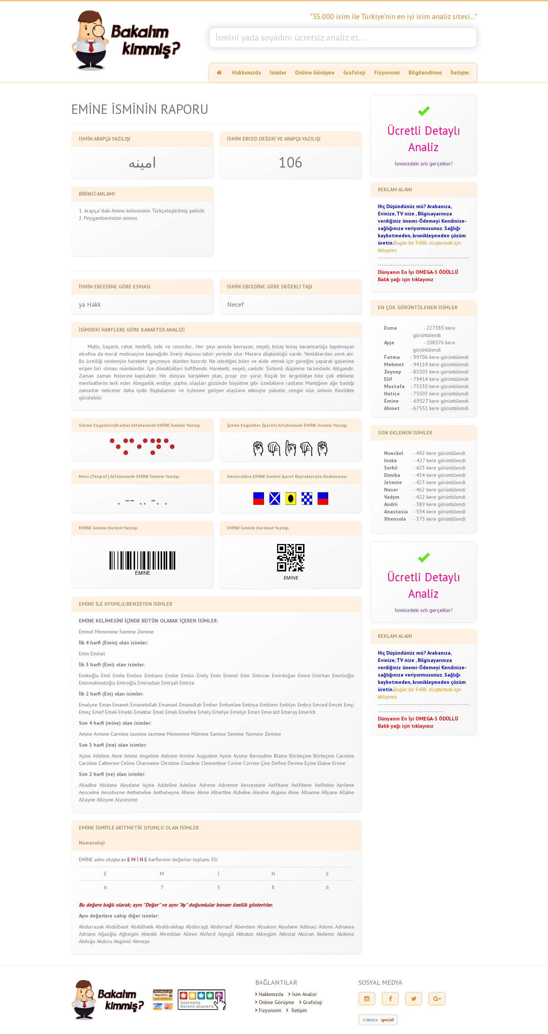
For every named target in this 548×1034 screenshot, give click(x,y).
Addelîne (167, 785)
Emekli (125, 712)
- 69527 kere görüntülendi (439, 401)
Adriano (87, 934)
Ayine (225, 755)
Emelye (220, 712)
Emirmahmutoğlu (97, 682)
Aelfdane (278, 785)
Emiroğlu (126, 682)
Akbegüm (266, 934)
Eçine (310, 763)
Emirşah (169, 682)
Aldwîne (241, 792)
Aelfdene (301, 785)
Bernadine (261, 755)
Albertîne (221, 792)
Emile (119, 675)
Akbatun (244, 934)
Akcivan (306, 934)
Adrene (207, 785)
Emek (111, 712)
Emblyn (288, 704)
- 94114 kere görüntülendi (439, 364)
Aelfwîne (324, 785)
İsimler (278, 72)
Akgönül (122, 941)
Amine (85, 734)
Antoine (169, 755)
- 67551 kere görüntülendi (439, 408)
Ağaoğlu (107, 934)
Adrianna (344, 926)
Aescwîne (89, 792)
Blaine (280, 755)
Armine (101, 734)
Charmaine (147, 763)
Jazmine (156, 734)
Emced (320, 704)
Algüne (278, 792)
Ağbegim (129, 934)
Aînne (203, 792)
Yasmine (254, 734)
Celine (128, 763)
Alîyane (329, 792)
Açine (85, 755)
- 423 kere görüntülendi (439, 467)
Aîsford (207, 934)
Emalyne (88, 704)
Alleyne (105, 799)
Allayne (87, 799)
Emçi (349, 704)
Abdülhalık (142, 926)
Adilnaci (308, 926)
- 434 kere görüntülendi (439, 475)
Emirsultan (149, 682)
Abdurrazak (91, 926)
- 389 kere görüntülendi (439, 504)
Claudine (190, 763)
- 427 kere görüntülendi (439, 460)
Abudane (129, 785)
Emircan (261, 675)
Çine (265, 763)
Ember (210, 704)
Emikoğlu (89, 675)
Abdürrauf (221, 926)
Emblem (269, 704)
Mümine (199, 734)
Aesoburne (113, 792)
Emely (204, 712)
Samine (218, 734)
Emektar (143, 712)
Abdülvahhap (170, 926)
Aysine (240, 755)
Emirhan (321, 675)
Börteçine (323, 755)
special (387, 1019)
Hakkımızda (246, 72)
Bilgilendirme (425, 72)
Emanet (120, 704)
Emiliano (154, 675)
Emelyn (238, 712)
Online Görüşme (314, 72)
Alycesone (126, 799)
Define (279, 763)
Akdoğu (87, 941)
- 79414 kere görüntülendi (439, 379)
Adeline (101, 755)
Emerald (270, 712)
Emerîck (307, 712)
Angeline (149, 755)
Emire (304, 675)
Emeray (289, 712)
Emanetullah (143, 704)
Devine (295, 763)
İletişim (460, 72)
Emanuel (168, 704)
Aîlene (188, 792)
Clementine (213, 763)
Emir (245, 675)
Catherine (109, 763)
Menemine (106, 631)
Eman (105, 704)
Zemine (145, 631)
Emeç (85, 712)
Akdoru (104, 941)
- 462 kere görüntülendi (439, 489)
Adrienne (228, 785)
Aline (116, 755)
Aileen (190, 934)
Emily (202, 675)
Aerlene (345, 785)
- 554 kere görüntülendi (439, 511)
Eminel (86, 631)
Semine (127, 631)
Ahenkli (149, 934)
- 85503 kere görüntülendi (439, 371)
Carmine (120, 734)
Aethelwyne (166, 792)
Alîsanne (310, 792)
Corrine (251, 763)
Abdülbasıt (117, 926)
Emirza (187, 682)
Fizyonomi (387, 72)
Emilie (172, 675)
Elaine (324, 763)
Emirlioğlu (343, 675)
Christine (170, 763)
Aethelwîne (139, 792)
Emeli (171, 712)
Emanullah (190, 704)
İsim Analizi (302, 994)
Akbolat (287, 934)
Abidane (108, 785)
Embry (304, 704)
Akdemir (325, 934)
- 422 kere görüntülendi (439, 497)
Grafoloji (354, 72)
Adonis (326, 926)
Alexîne (261, 792)
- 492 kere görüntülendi (439, 453)
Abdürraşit (197, 926)
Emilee (134, 675)
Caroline (88, 763)
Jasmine (138, 734)
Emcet (335, 704)
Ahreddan (170, 934)
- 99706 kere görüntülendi (439, 357)
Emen (254, 712)
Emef (98, 712)
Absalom (266, 926)
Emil (105, 675)
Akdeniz (345, 934)
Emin (84, 653)
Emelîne (187, 712)
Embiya (250, 704)
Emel (158, 712)
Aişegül (226, 934)
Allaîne (346, 792)
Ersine (338, 763)
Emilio (187, 675)
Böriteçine (300, 755)
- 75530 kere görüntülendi (439, 386)
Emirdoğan (283, 675)
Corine (234, 763)
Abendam (244, 926)
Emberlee (230, 704)
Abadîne (88, 785)
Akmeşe (141, 941)
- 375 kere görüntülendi (439, 519)
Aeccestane (253, 785)
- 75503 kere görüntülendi (439, 393)
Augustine (207, 755)
